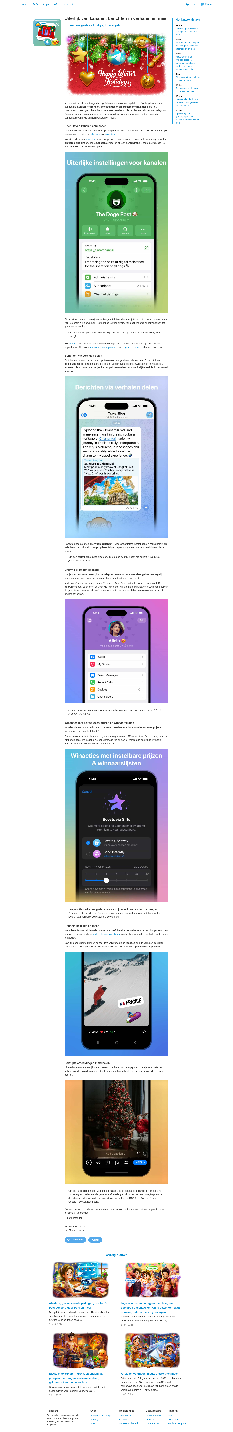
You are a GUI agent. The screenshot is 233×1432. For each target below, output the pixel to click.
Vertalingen (174, 1419)
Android (123, 1419)
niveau (72, 343)
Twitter (207, 4)
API (56, 4)
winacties (110, 134)
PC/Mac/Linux (153, 1415)
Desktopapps (153, 1410)
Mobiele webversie (129, 1423)
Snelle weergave (177, 1423)
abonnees (96, 134)
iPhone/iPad (125, 1415)
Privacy (94, 1419)
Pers (92, 1423)
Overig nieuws (116, 1255)
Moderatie (69, 4)
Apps (46, 4)
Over (93, 1410)
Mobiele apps (127, 1410)
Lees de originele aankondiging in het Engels (94, 25)
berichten (91, 139)
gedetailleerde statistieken (107, 934)
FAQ (35, 4)
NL (190, 4)
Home (23, 4)
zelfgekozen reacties (132, 347)
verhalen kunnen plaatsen (103, 347)
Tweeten (95, 1240)
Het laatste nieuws (188, 19)
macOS (150, 1419)
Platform (173, 1410)
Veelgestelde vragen (101, 1415)
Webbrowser (152, 1423)
